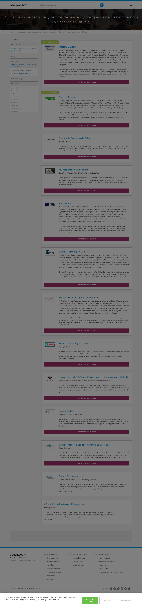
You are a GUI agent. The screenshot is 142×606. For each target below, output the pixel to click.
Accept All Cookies (90, 600)
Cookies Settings (124, 600)
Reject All (107, 600)
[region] (71, 599)
